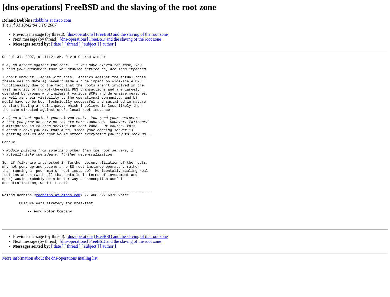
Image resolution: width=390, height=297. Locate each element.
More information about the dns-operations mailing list (50, 292)
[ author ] (108, 44)
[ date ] (57, 44)
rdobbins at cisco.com (52, 20)
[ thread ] (72, 44)
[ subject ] (90, 44)
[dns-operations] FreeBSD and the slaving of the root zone (117, 34)
